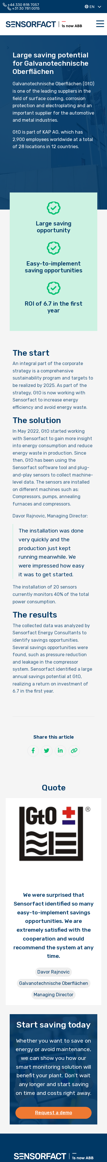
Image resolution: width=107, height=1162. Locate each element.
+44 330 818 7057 (21, 5)
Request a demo (53, 1112)
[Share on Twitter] (47, 751)
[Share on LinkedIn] (60, 751)
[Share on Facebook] (33, 751)
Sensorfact (44, 24)
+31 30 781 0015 (23, 8)
